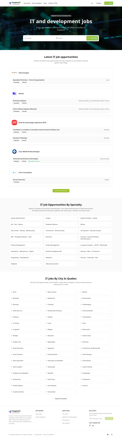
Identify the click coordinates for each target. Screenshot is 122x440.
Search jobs (92, 38)
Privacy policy (38, 434)
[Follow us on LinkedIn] (93, 425)
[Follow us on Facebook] (90, 425)
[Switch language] (107, 434)
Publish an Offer (53, 3)
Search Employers (37, 3)
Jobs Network (66, 423)
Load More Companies (61, 190)
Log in (109, 3)
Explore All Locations (61, 398)
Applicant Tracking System (69, 417)
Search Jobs (27, 3)
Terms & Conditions (48, 434)
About (45, 3)
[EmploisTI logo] (14, 3)
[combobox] (70, 38)
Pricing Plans (65, 420)
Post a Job (65, 414)
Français (98, 3)
